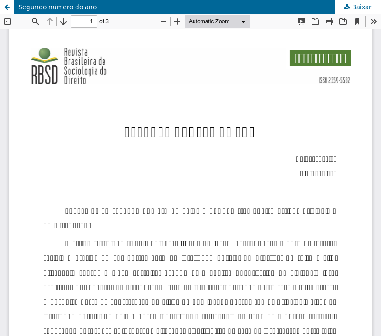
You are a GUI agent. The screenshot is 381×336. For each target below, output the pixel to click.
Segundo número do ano (58, 6)
